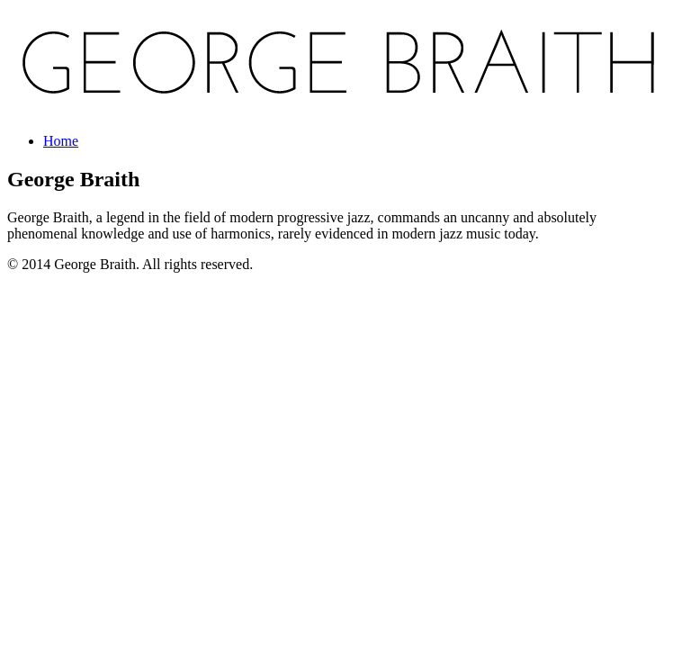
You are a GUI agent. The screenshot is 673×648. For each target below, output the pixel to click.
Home (60, 140)
